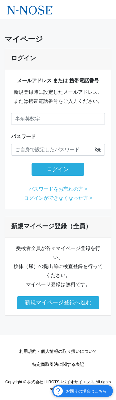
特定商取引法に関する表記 (58, 364)
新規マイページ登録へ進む (58, 302)
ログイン (58, 169)
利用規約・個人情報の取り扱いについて (58, 351)
